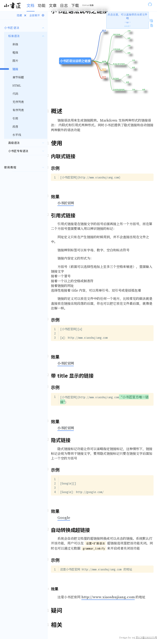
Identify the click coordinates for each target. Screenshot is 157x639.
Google (63, 517)
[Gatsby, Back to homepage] (12, 5)
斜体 (15, 44)
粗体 (15, 52)
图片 (15, 61)
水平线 (16, 135)
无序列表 (18, 102)
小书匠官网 (65, 202)
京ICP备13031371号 (146, 637)
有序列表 (18, 110)
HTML (16, 85)
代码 (15, 93)
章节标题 (18, 77)
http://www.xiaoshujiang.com (108, 596)
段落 (15, 126)
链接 (15, 69)
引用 (15, 118)
